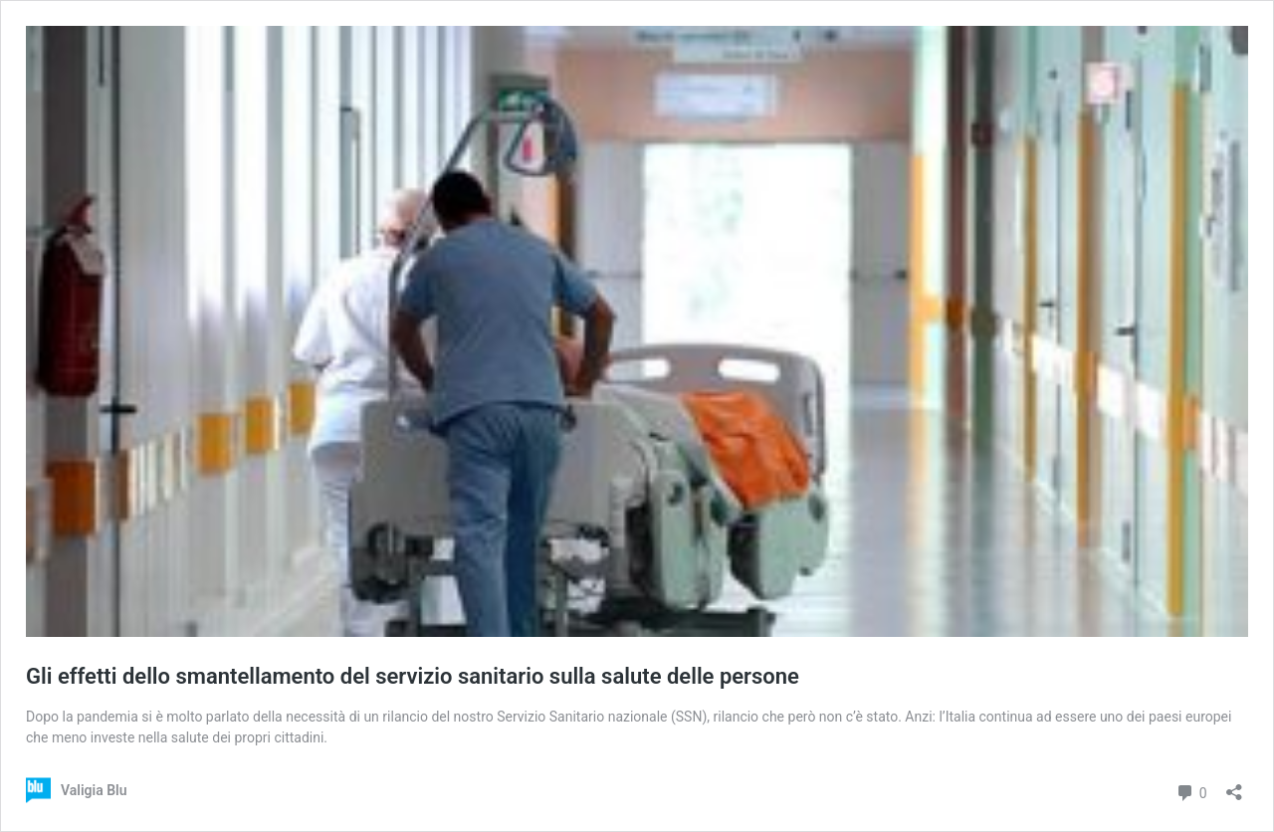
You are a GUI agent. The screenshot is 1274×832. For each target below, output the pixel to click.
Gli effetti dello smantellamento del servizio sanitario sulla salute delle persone (412, 676)
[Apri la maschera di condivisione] (1234, 785)
